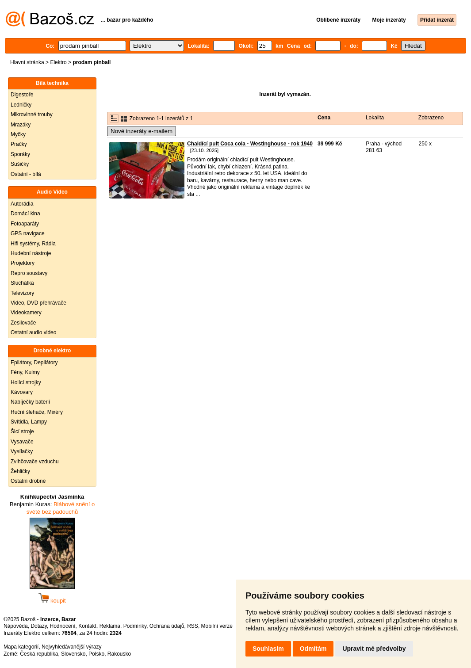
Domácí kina (25, 213)
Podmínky (134, 626)
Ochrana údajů (166, 626)
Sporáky (20, 154)
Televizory (22, 293)
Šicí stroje (22, 431)
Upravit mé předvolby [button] (374, 648)
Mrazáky (21, 125)
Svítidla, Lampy (29, 422)
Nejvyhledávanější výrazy (71, 647)
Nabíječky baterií (30, 402)
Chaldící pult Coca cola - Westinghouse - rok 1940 (250, 144)
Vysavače (22, 442)
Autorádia (22, 204)
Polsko (96, 654)
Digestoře (22, 95)
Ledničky (21, 105)
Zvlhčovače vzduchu (35, 461)
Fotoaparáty (25, 224)
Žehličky (20, 471)
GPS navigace (28, 233)
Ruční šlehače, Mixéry (37, 412)
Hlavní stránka (27, 62)
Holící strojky (26, 382)
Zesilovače (23, 323)
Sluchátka (22, 283)
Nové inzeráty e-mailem (141, 131)
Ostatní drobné (28, 481)
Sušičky (20, 164)
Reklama (110, 626)
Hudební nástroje (31, 253)
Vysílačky (22, 451)
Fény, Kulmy (25, 372)
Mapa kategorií (21, 647)
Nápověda (16, 626)
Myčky (18, 134)
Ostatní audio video (33, 332)
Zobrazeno (431, 118)
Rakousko (119, 654)
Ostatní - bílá (26, 174)
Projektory (22, 263)
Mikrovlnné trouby (32, 114)
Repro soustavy (29, 273)
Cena (324, 118)
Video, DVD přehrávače (38, 303)
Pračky (19, 144)
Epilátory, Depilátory (34, 362)
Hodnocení (63, 626)
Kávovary (22, 392)
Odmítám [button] (313, 648)
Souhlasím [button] (268, 648)
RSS (192, 626)
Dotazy (38, 626)
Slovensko (73, 654)
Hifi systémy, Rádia (33, 243)
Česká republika (39, 654)
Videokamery (26, 312)
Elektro (58, 62)
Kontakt (87, 626)
